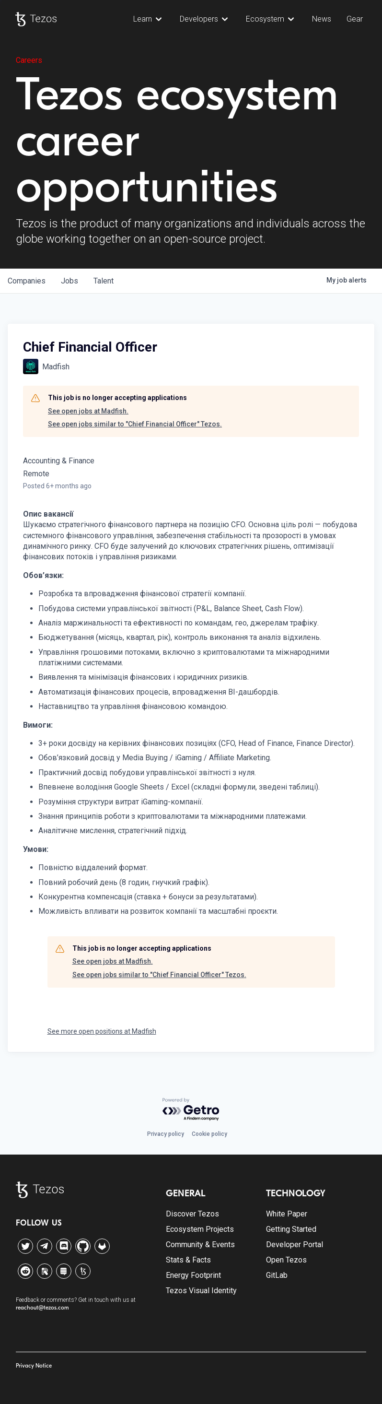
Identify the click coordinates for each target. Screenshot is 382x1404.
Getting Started (291, 1229)
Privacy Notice (34, 1365)
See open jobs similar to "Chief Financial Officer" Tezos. (135, 424)
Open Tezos (286, 1259)
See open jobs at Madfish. (88, 411)
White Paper (286, 1213)
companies (27, 280)
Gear (355, 19)
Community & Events (200, 1244)
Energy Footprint (193, 1275)
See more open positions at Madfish (101, 1031)
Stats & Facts (188, 1259)
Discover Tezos (192, 1213)
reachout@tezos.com (42, 1307)
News (321, 19)
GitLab (277, 1275)
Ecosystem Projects (200, 1229)
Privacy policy (165, 1134)
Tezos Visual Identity (201, 1290)
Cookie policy (209, 1134)
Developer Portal (294, 1244)
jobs (69, 280)
